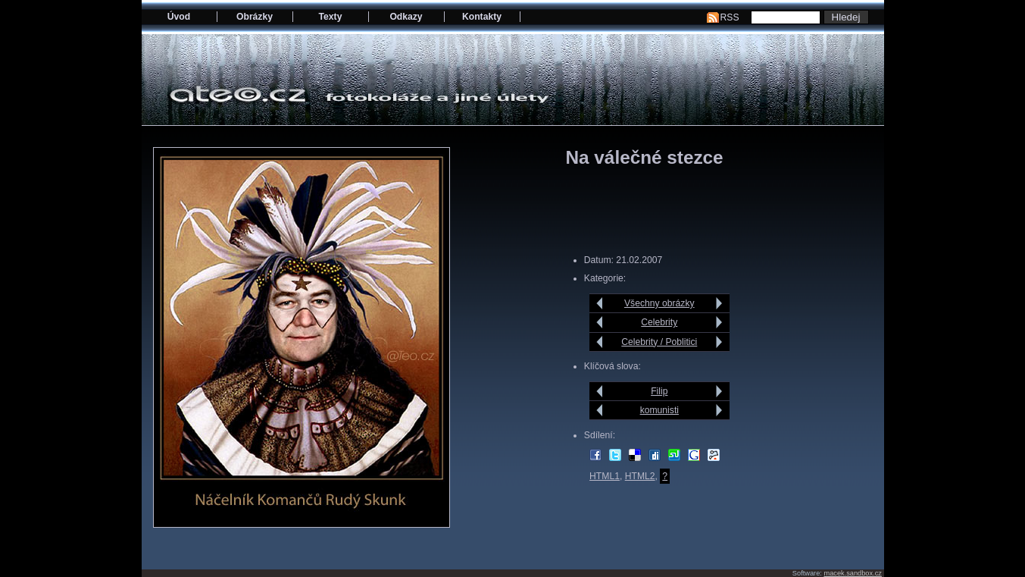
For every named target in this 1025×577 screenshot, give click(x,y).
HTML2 (640, 476)
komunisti (659, 410)
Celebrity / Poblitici (659, 342)
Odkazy (405, 16)
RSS (729, 17)
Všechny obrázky (659, 303)
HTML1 (604, 476)
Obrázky (254, 16)
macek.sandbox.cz (852, 573)
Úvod (178, 16)
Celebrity (659, 322)
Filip (659, 391)
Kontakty (482, 16)
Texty (330, 16)
